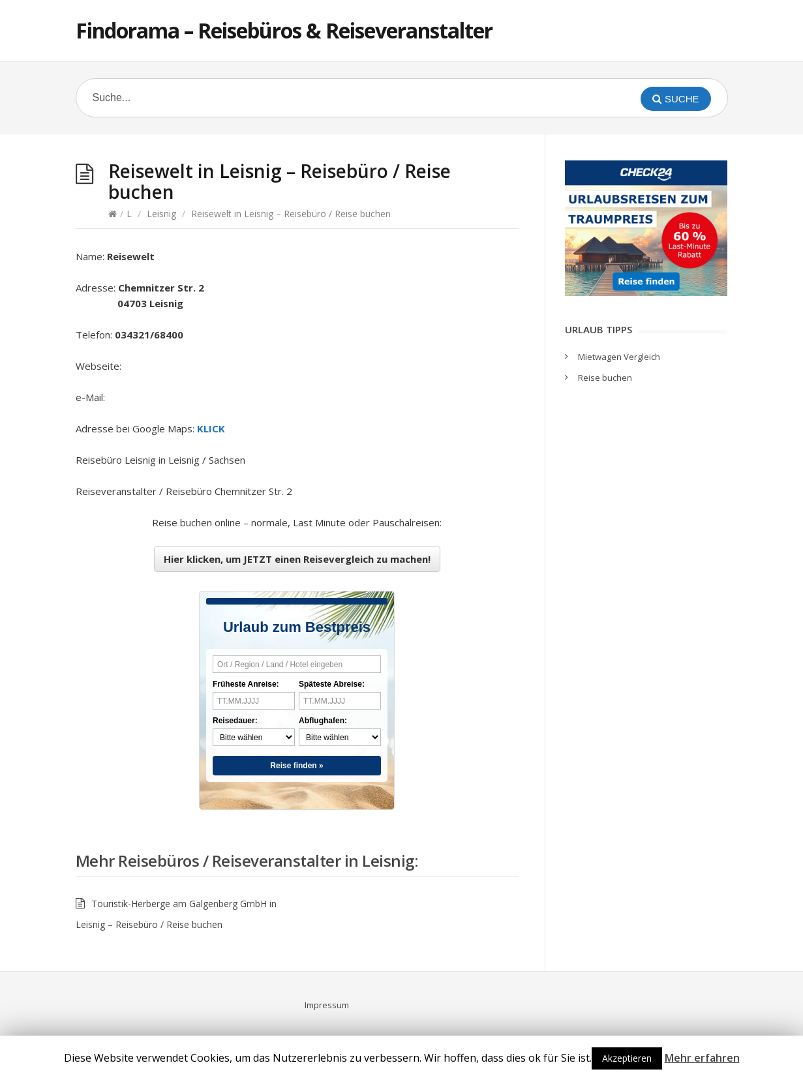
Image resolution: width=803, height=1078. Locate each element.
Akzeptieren (627, 1058)
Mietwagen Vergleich (619, 357)
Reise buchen (605, 377)
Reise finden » (296, 765)
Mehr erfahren (702, 1058)
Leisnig (161, 213)
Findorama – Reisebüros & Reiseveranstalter (284, 30)
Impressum (327, 1005)
